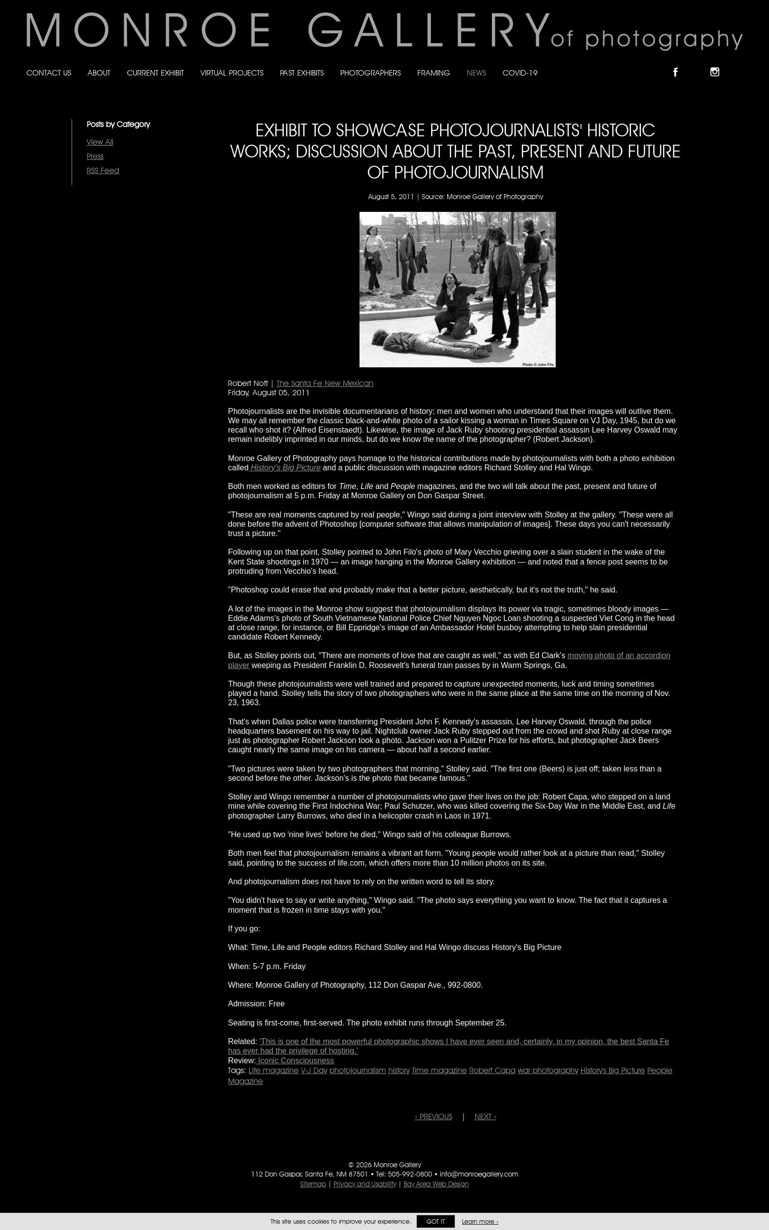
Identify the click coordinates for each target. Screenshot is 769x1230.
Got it (436, 1221)
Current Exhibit (155, 72)
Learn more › (480, 1221)
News (476, 72)
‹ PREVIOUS (433, 1116)
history (399, 1070)
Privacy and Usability (364, 1184)
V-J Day (314, 1070)
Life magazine (274, 1070)
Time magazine (439, 1070)
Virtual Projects (232, 72)
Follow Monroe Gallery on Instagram (719, 63)
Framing (433, 72)
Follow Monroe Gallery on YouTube (738, 63)
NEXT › (485, 1116)
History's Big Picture (613, 1070)
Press (95, 156)
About (99, 72)
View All (100, 142)
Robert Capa (492, 1070)
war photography (548, 1070)
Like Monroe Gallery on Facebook (680, 63)
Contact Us (48, 72)
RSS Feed (103, 170)
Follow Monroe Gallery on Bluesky (700, 63)
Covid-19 (520, 72)
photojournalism (358, 1070)
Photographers (370, 72)
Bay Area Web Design (436, 1184)
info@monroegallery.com (479, 1174)
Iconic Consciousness (295, 1060)
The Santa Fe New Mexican (325, 383)
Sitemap (313, 1184)
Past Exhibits (302, 72)
